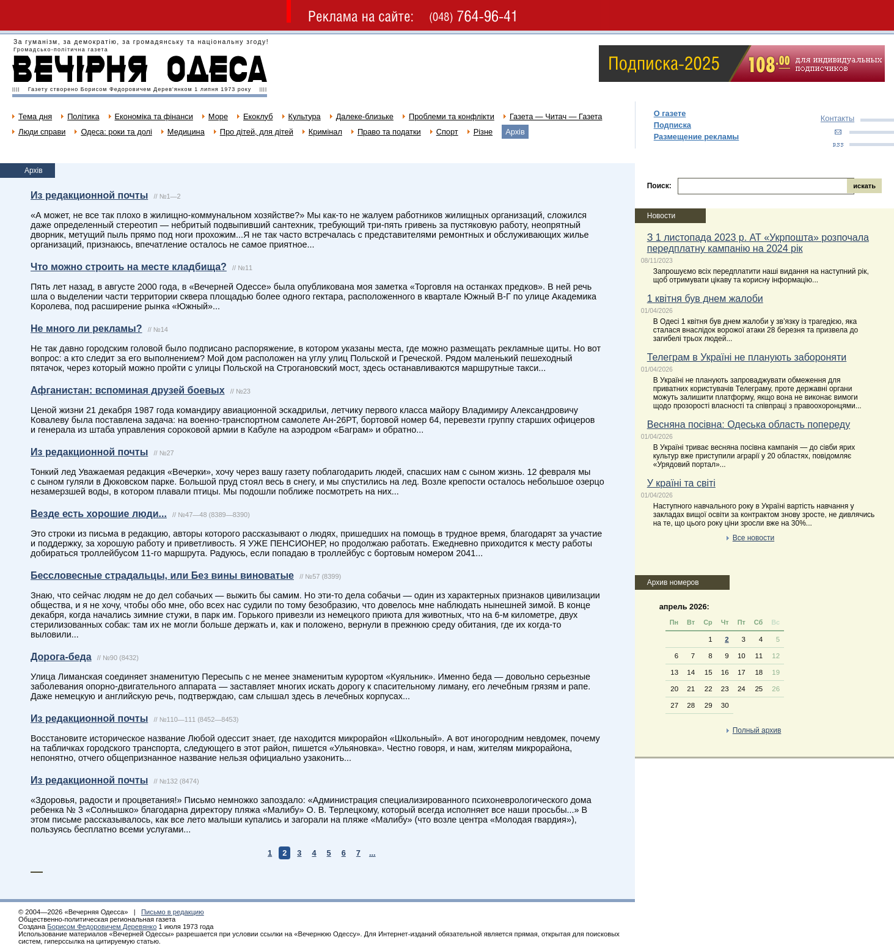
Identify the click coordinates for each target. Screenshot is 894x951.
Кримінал (325, 131)
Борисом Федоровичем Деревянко (101, 926)
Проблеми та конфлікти (451, 116)
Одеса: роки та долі (116, 131)
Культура (304, 116)
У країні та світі (681, 483)
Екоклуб (258, 116)
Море (218, 116)
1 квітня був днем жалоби (705, 298)
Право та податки (389, 131)
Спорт (447, 131)
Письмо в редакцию (172, 912)
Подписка (672, 125)
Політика (83, 116)
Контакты (837, 118)
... (372, 852)
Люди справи (41, 131)
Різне (483, 131)
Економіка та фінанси (154, 116)
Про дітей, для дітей (256, 131)
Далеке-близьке (365, 116)
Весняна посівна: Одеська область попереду (748, 424)
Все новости (753, 538)
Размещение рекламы (696, 136)
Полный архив (757, 730)
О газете (670, 113)
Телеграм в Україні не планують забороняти (747, 357)
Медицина (186, 131)
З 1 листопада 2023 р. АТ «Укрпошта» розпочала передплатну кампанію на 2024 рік (758, 243)
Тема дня (35, 116)
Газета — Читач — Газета (556, 116)
